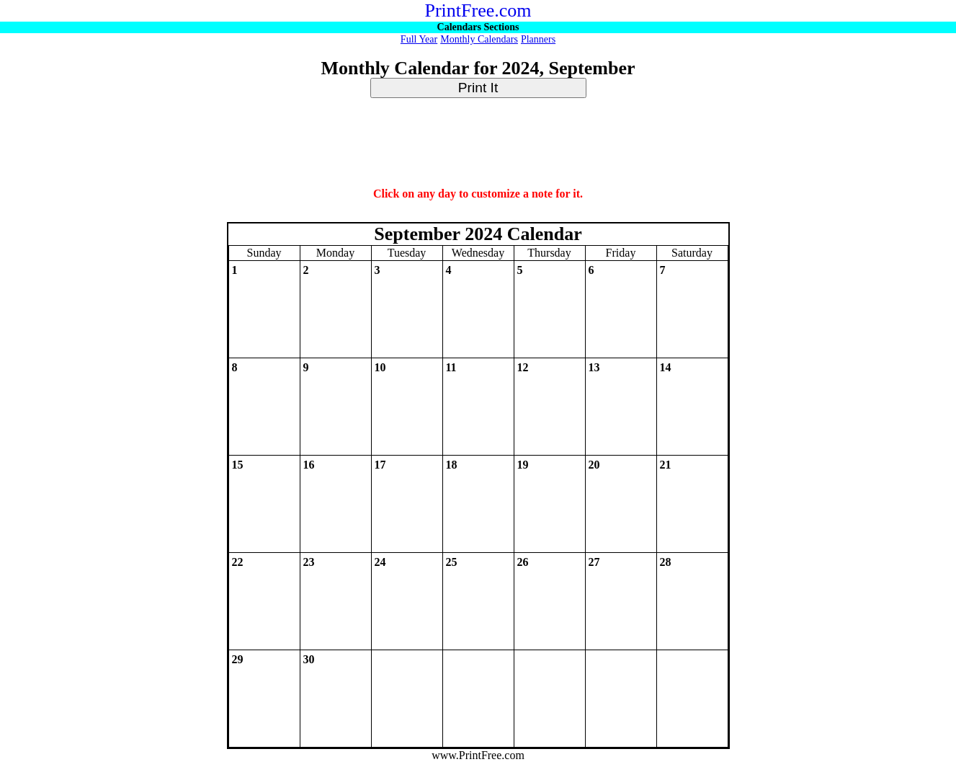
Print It (478, 87)
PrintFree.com (477, 10)
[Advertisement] (478, 143)
